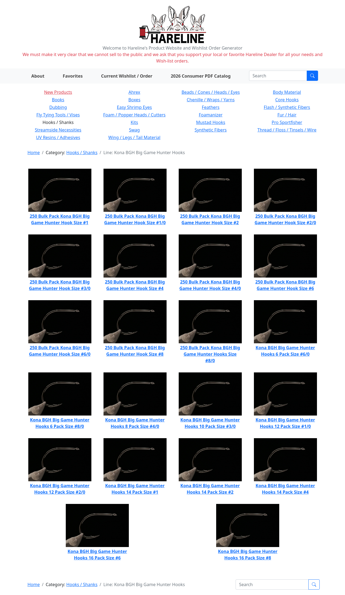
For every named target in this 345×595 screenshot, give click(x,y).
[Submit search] (312, 76)
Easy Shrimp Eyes (134, 107)
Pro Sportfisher (287, 122)
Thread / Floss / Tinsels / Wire (286, 130)
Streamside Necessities (58, 130)
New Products (58, 92)
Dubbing (58, 107)
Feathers (210, 107)
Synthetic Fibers (211, 130)
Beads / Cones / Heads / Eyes (210, 92)
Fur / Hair (286, 115)
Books (58, 100)
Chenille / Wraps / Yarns (211, 100)
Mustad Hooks (210, 122)
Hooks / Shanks (81, 152)
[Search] (278, 76)
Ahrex (134, 92)
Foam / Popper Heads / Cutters (134, 115)
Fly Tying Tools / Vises (58, 115)
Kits (134, 122)
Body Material (287, 92)
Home (33, 152)
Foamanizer (210, 115)
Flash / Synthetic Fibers (287, 107)
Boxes (134, 100)
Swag (134, 130)
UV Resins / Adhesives (58, 137)
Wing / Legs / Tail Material (134, 137)
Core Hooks (287, 100)
